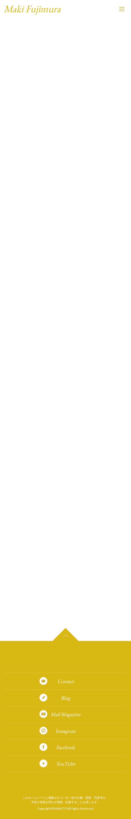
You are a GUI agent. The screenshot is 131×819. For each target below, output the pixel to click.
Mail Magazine (66, 714)
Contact (65, 681)
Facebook (65, 747)
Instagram (65, 731)
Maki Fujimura (32, 8)
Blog (65, 697)
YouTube (65, 763)
